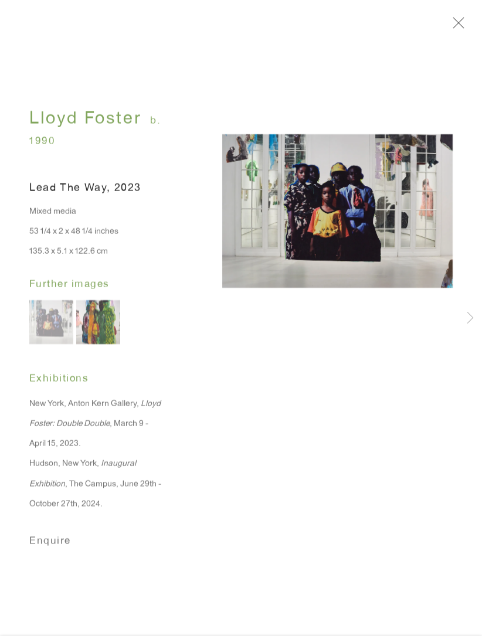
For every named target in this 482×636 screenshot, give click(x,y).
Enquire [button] (50, 549)
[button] (51, 329)
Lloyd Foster (85, 126)
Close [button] (472, 26)
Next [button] (470, 318)
